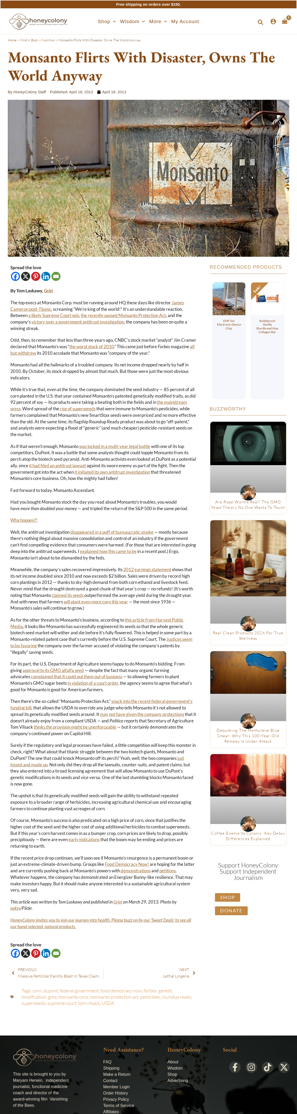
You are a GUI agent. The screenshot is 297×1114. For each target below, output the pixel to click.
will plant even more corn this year (96, 601)
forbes (150, 990)
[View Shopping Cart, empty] (284, 21)
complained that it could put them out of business (76, 676)
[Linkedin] (45, 276)
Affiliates (111, 1112)
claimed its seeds (68, 595)
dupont (50, 990)
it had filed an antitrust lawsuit (57, 465)
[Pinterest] (35, 276)
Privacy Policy (116, 1099)
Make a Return (117, 1074)
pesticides (150, 997)
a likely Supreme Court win (53, 315)
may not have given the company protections (142, 714)
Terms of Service (118, 1105)
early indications (84, 839)
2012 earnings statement (147, 569)
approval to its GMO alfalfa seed (53, 670)
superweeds (34, 1003)
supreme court (62, 1003)
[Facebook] (15, 276)
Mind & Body (29, 40)
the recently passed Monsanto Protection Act (123, 315)
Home (12, 40)
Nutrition (48, 40)
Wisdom (175, 1068)
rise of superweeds (78, 408)
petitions (167, 870)
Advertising (177, 1080)
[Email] (55, 276)
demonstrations (136, 870)
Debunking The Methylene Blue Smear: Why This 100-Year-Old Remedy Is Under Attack (248, 736)
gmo (52, 997)
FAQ (107, 1062)
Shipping (111, 1068)
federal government (79, 990)
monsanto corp (73, 997)
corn (37, 990)
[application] (113, 21)
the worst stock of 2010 (91, 346)
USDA (108, 1003)
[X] (25, 276)
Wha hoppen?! (24, 520)
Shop (172, 1074)
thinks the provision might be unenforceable (75, 727)
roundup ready (176, 997)
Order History (115, 1093)
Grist (117, 902)
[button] (107, 21)
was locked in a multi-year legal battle (114, 446)
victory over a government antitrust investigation (77, 322)
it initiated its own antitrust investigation (112, 472)
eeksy (15, 908)
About (172, 1062)
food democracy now (121, 990)
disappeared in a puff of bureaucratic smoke (111, 532)
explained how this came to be (108, 551)
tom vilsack (89, 1003)
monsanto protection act (114, 997)
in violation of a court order (93, 683)
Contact (110, 1080)
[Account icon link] (273, 21)
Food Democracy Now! (127, 864)
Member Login (116, 1087)
